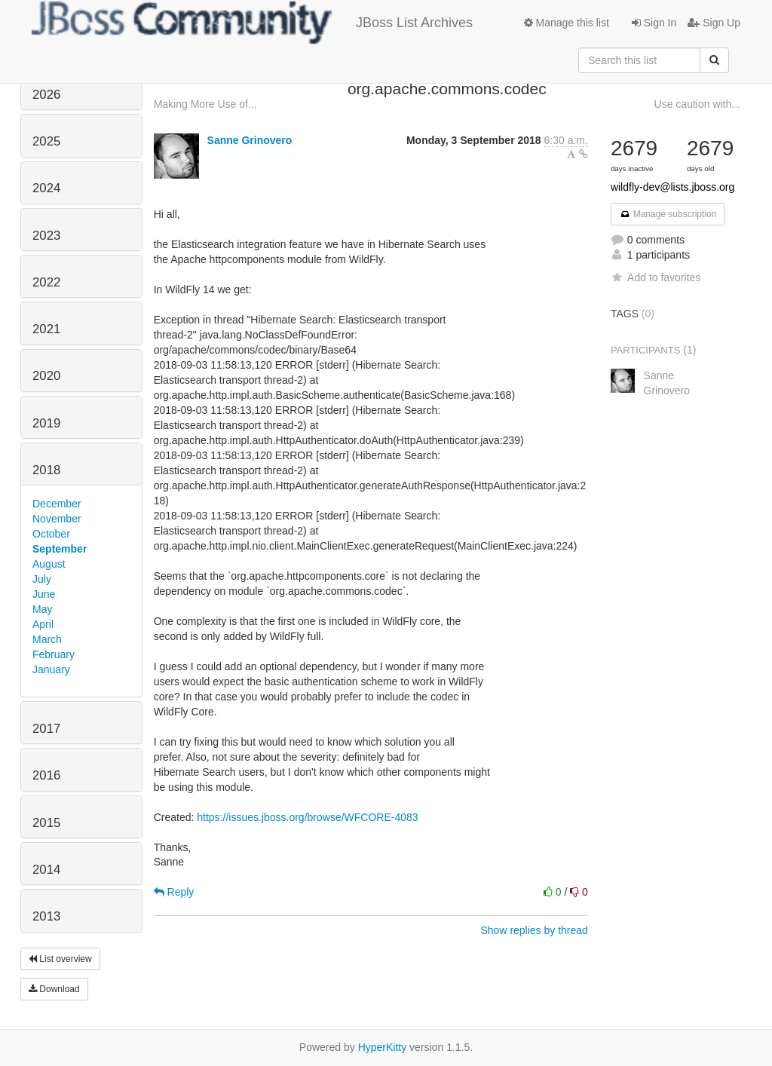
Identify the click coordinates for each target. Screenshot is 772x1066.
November (56, 519)
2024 (46, 188)
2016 (46, 775)
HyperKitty (382, 1047)
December (56, 504)
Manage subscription (668, 214)
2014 (46, 869)
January (51, 669)
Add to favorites (655, 277)
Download (54, 989)
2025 (46, 141)
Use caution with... (697, 104)
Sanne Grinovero (250, 140)
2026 (46, 94)
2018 (46, 470)
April (43, 624)
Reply (174, 892)
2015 (46, 823)
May (42, 609)
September (59, 549)
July (41, 579)
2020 (46, 376)
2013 (46, 916)
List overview (60, 959)
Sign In (654, 23)
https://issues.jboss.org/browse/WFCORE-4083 (307, 817)
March (47, 639)
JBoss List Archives (252, 22)
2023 (46, 235)
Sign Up (714, 23)
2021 (46, 329)
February (53, 654)
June (43, 594)
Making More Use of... (205, 104)
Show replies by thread (533, 930)
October (51, 534)
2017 (46, 728)
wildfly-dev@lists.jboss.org (672, 187)
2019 (46, 423)
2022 (46, 282)
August (49, 564)
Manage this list (566, 23)
